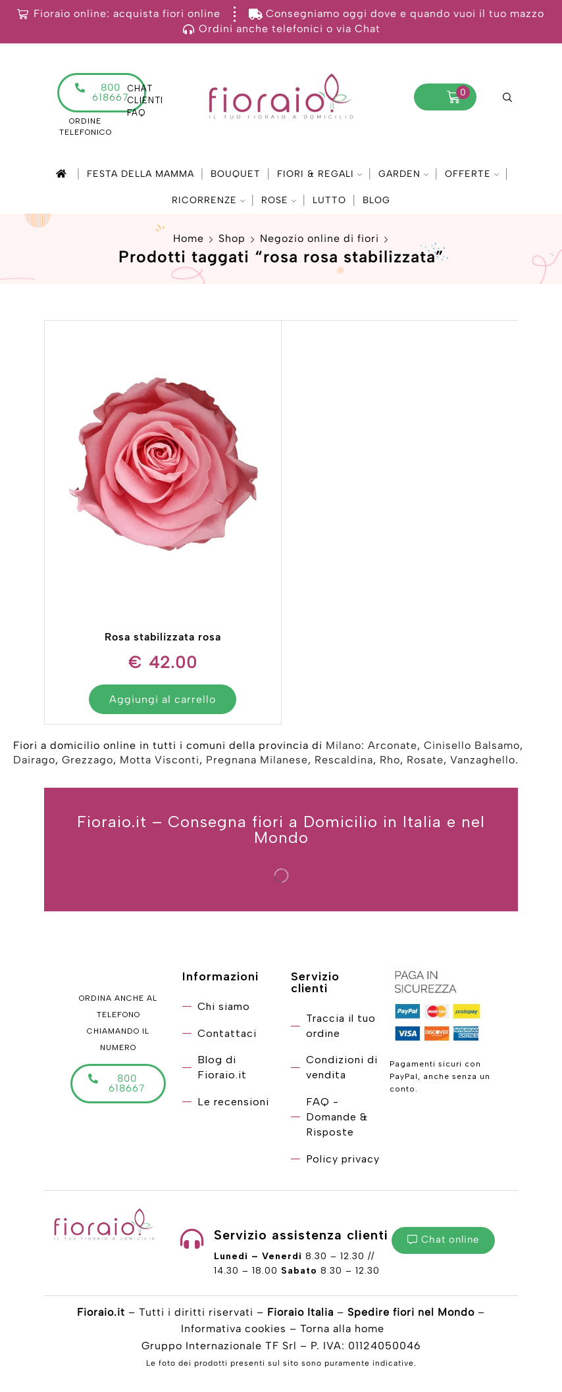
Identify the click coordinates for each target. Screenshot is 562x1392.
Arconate (392, 745)
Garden (403, 174)
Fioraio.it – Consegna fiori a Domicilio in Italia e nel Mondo (281, 829)
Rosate (425, 760)
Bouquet (236, 174)
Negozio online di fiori (319, 238)
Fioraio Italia (300, 1312)
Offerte (472, 174)
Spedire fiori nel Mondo (410, 1312)
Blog (376, 200)
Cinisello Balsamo (472, 745)
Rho (390, 760)
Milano (343, 745)
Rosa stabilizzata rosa (163, 637)
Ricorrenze (208, 200)
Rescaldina (344, 760)
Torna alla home (342, 1328)
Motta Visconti (159, 760)
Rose (278, 200)
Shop (231, 238)
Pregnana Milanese (257, 760)
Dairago (34, 760)
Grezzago (87, 760)
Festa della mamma (140, 174)
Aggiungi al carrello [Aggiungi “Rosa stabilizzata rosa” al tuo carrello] (162, 699)
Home (188, 238)
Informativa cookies (233, 1328)
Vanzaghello (482, 760)
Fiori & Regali (319, 174)
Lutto (329, 200)
